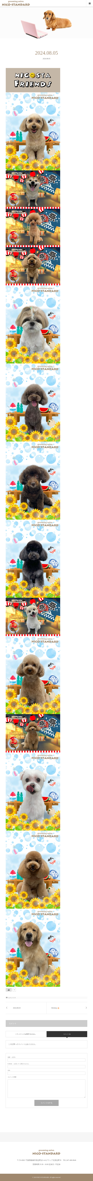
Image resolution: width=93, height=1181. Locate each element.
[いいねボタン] (9, 990)
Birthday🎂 (55, 1008)
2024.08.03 (17, 1008)
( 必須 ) (12, 1057)
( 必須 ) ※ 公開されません (18, 1063)
